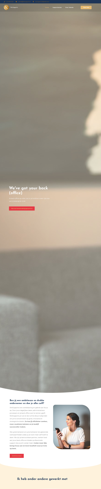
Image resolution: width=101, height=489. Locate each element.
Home (47, 7)
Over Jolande (69, 7)
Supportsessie (57, 7)
